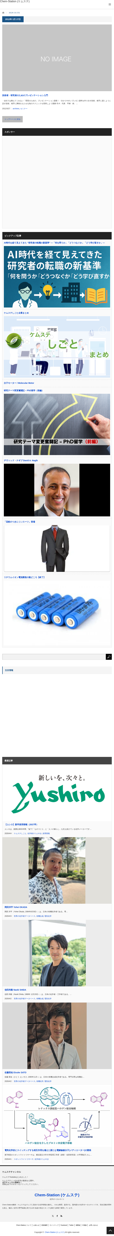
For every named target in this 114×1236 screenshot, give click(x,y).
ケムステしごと (20, 833)
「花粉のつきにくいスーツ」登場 (19, 522)
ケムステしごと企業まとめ (16, 313)
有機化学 (39, 1081)
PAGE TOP (110, 1230)
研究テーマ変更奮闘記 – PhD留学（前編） (24, 390)
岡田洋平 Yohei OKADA (16, 907)
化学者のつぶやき (34, 833)
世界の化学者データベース (24, 916)
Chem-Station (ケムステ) (57, 1195)
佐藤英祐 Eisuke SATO (15, 1072)
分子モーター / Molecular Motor (19, 383)
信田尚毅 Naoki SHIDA (15, 990)
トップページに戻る (12, 119)
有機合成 (39, 916)
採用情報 (46, 833)
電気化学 (48, 916)
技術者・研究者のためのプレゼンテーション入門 (25, 95)
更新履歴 (44, 1225)
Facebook (64, 1225)
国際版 (78, 1225)
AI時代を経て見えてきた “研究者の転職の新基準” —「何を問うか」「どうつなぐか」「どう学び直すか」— (54, 243)
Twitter (71, 1225)
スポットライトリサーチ (24, 1159)
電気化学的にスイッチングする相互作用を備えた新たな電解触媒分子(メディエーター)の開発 (48, 1150)
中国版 (84, 1225)
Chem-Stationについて (23, 1225)
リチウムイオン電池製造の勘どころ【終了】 (24, 577)
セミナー (23, 109)
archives (16, 109)
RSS (61, 1216)
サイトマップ (54, 1225)
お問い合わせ (93, 1225)
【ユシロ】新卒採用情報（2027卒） (21, 824)
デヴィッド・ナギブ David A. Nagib (21, 460)
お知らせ (36, 1225)
